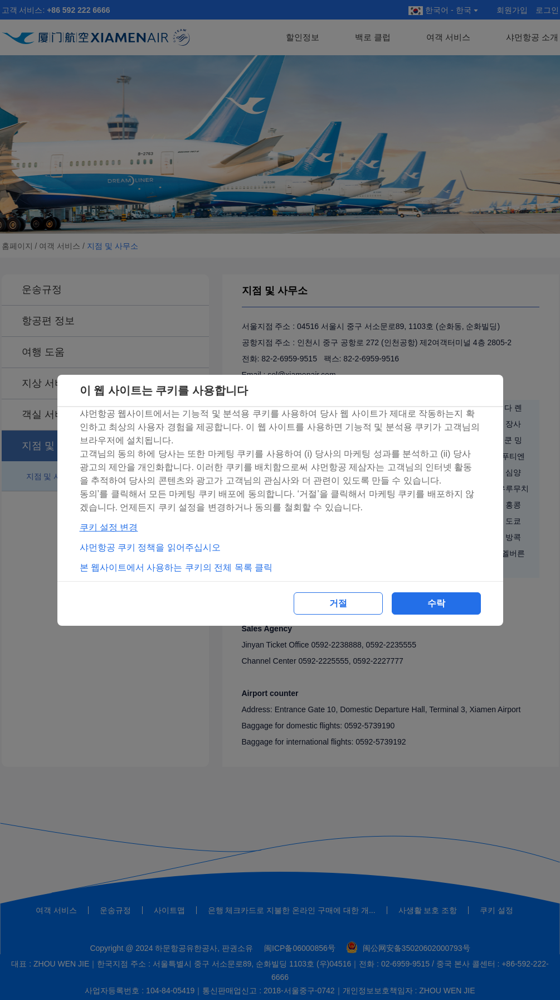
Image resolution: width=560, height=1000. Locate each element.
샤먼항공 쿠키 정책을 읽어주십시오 (150, 547)
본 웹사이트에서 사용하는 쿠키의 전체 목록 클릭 (176, 567)
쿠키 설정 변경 (109, 527)
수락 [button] (436, 603)
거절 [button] (338, 603)
